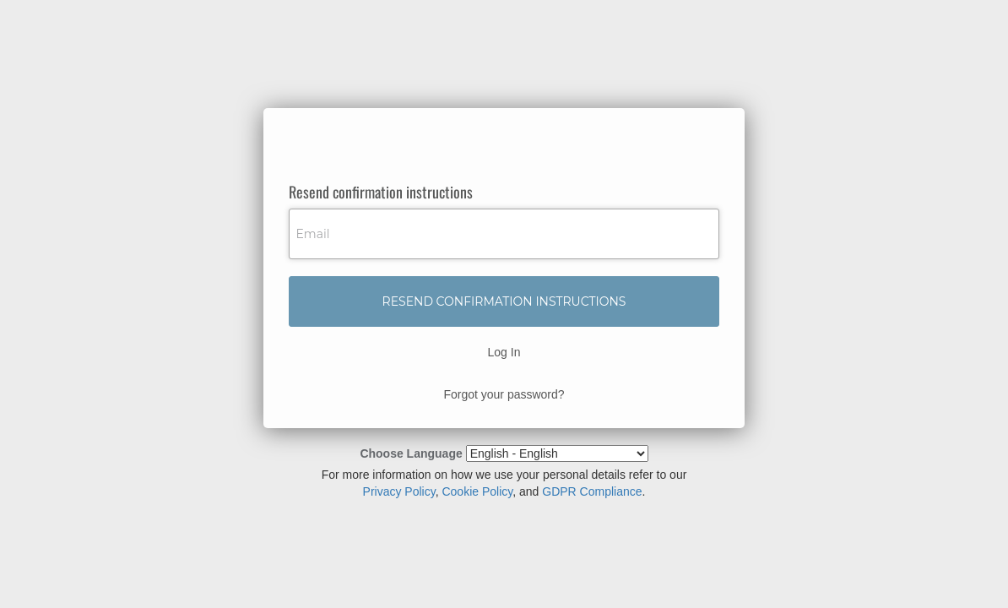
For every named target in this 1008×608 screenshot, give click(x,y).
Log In (504, 352)
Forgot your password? (503, 394)
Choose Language (411, 453)
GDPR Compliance (592, 491)
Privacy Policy (399, 491)
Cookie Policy (477, 491)
